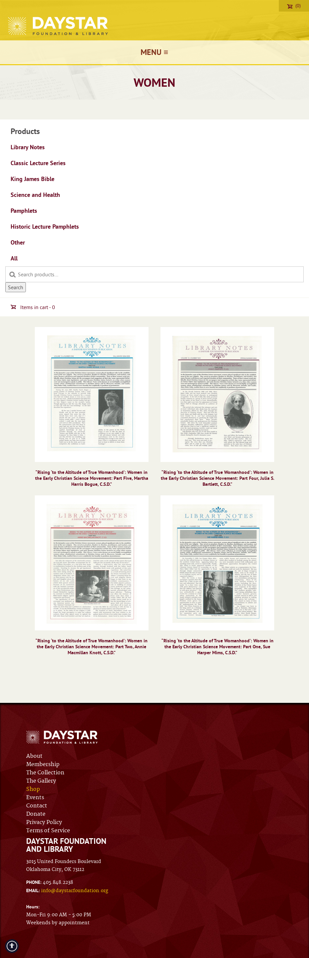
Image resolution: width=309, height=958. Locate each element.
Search (15, 287)
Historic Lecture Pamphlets (45, 226)
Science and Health (35, 195)
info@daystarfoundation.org (74, 891)
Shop (33, 789)
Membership (42, 764)
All (14, 258)
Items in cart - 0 (33, 307)
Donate (35, 814)
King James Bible (32, 179)
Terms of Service (48, 830)
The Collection (45, 772)
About (34, 756)
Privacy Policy (44, 822)
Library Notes (28, 147)
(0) (294, 6)
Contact (36, 805)
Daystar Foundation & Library (58, 26)
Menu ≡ (154, 52)
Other (18, 242)
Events (35, 797)
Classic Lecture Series (38, 163)
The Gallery (41, 781)
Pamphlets (24, 210)
